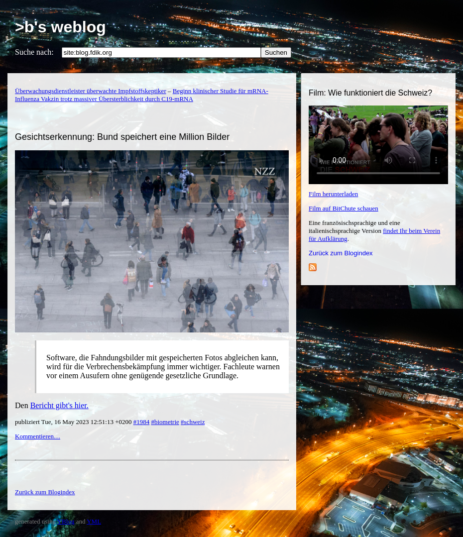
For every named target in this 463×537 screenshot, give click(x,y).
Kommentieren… (37, 436)
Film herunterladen (333, 194)
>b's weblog (60, 27)
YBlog (66, 521)
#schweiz (193, 422)
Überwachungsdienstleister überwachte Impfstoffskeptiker (90, 91)
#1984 (141, 422)
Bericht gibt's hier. (59, 405)
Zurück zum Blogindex (341, 253)
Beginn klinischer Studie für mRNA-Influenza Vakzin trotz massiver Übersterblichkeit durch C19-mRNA (141, 95)
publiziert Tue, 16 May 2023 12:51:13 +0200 (74, 422)
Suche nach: (34, 52)
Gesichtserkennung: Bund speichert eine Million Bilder (122, 137)
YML (94, 521)
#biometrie (165, 422)
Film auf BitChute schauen (343, 208)
